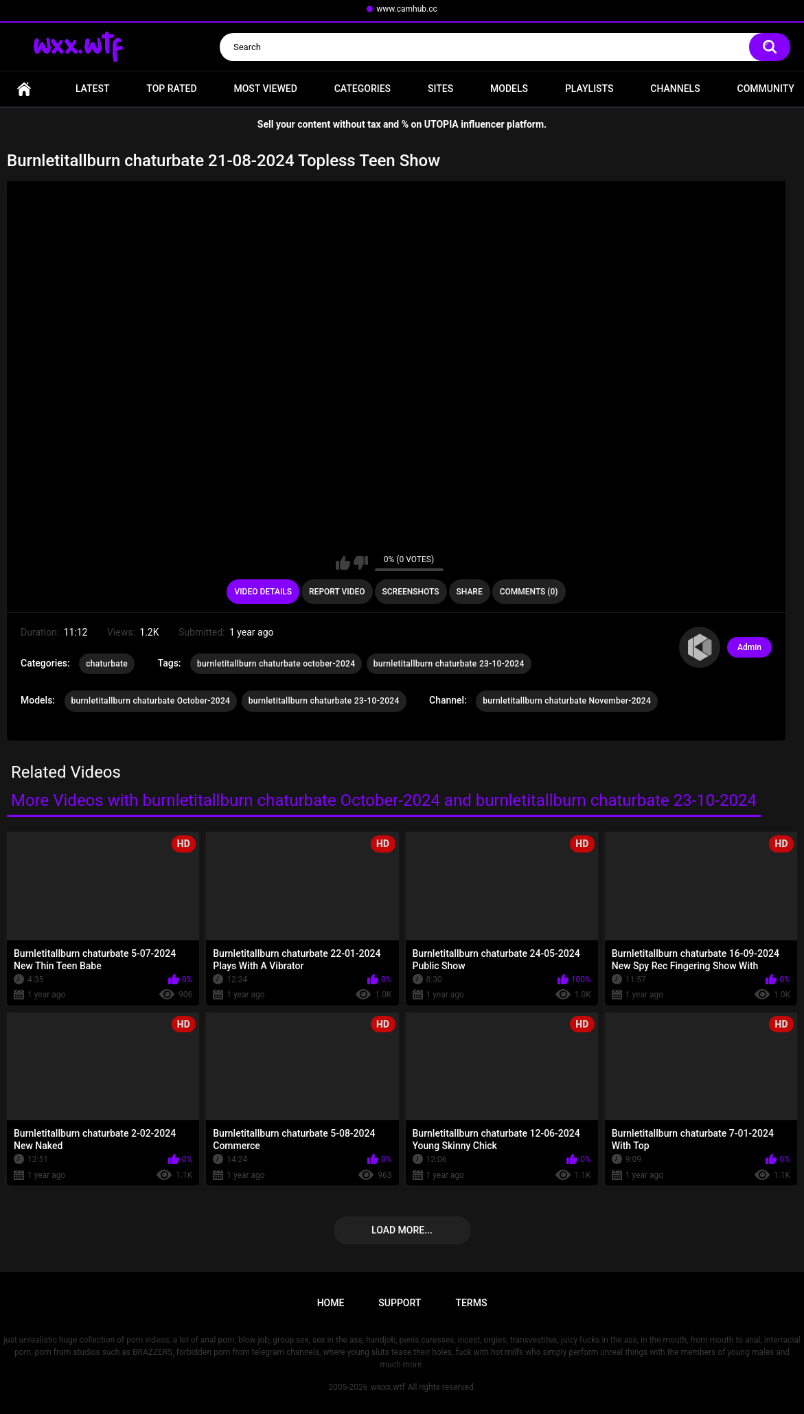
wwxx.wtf (387, 1387)
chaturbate (107, 664)
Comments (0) (529, 591)
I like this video (343, 563)
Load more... (402, 1230)
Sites (440, 88)
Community (765, 88)
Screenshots (410, 591)
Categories (362, 88)
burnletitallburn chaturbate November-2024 (567, 701)
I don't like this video (361, 563)
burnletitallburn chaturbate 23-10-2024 (449, 664)
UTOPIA (441, 124)
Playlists (589, 88)
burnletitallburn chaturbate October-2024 (151, 701)
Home (24, 88)
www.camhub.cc (406, 9)
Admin (749, 647)
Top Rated (171, 88)
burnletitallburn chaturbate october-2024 (276, 664)
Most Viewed (265, 88)
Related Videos (66, 772)
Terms (471, 1302)
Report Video (337, 591)
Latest (93, 88)
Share (470, 591)
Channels (675, 88)
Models (509, 88)
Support (399, 1302)
